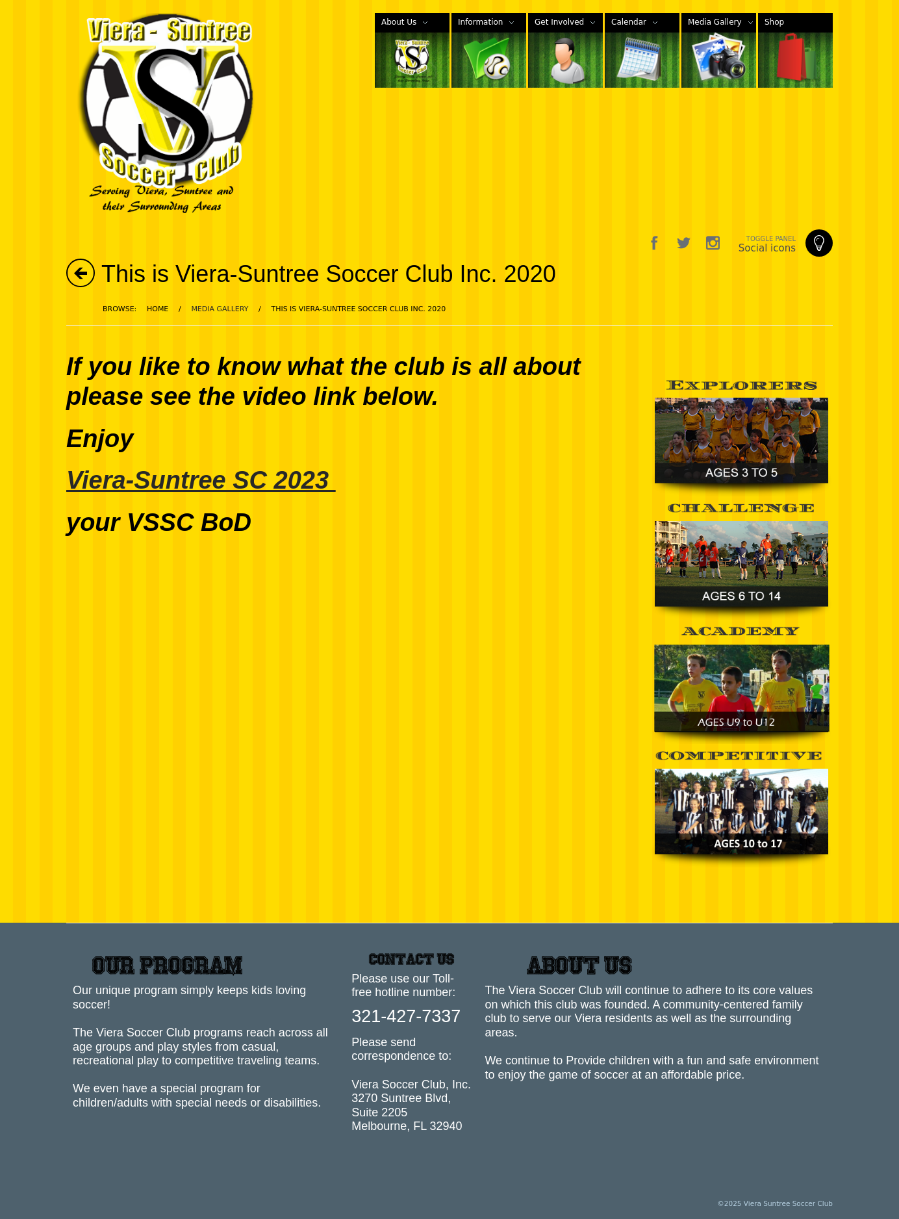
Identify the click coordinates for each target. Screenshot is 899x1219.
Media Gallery (219, 309)
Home (157, 309)
